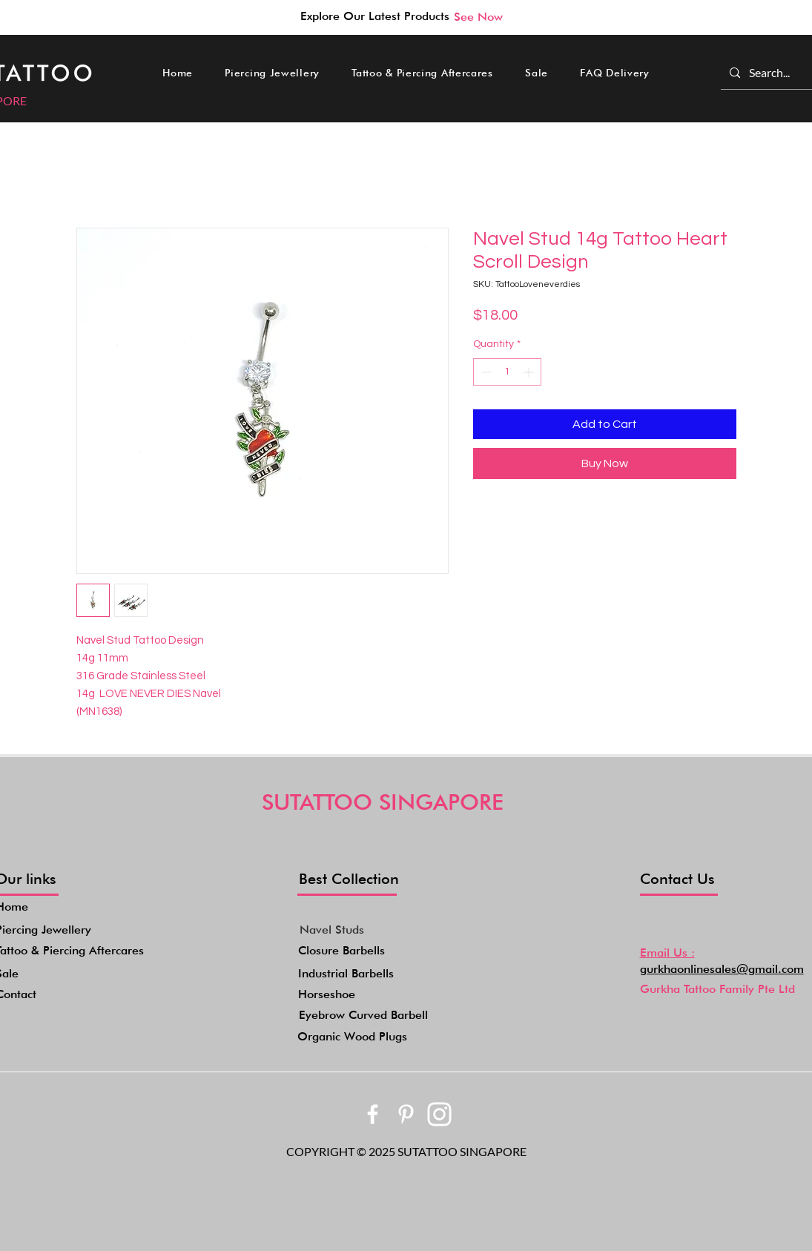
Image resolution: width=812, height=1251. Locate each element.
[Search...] (770, 72)
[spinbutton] (507, 372)
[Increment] (530, 372)
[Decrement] (484, 372)
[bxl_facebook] (373, 1114)
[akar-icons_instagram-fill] (439, 1114)
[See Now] (478, 16)
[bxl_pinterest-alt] (406, 1114)
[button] (272, 72)
